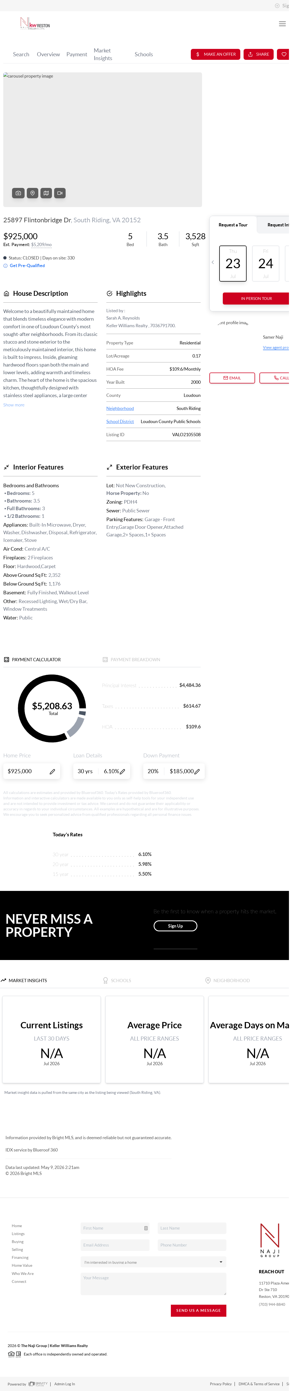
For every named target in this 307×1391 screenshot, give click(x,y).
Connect (19, 1281)
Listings (18, 1233)
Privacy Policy (221, 1384)
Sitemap (292, 1384)
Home (17, 1226)
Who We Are (23, 1273)
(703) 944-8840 (272, 1304)
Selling (17, 1249)
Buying (18, 1241)
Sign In (286, 5)
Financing (20, 1257)
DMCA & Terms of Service (259, 1384)
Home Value (22, 1265)
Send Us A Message (198, 1310)
